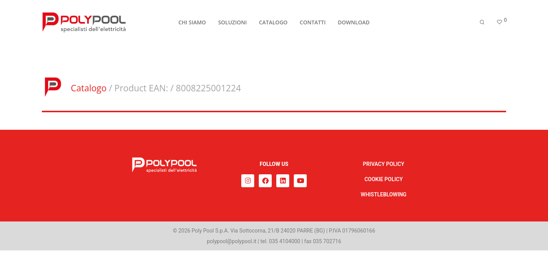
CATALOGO (273, 23)
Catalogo (89, 88)
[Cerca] (482, 24)
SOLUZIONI (232, 23)
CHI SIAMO (192, 23)
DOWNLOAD (354, 23)
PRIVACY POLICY (384, 164)
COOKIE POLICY (384, 179)
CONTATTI (313, 23)
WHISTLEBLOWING (383, 194)
